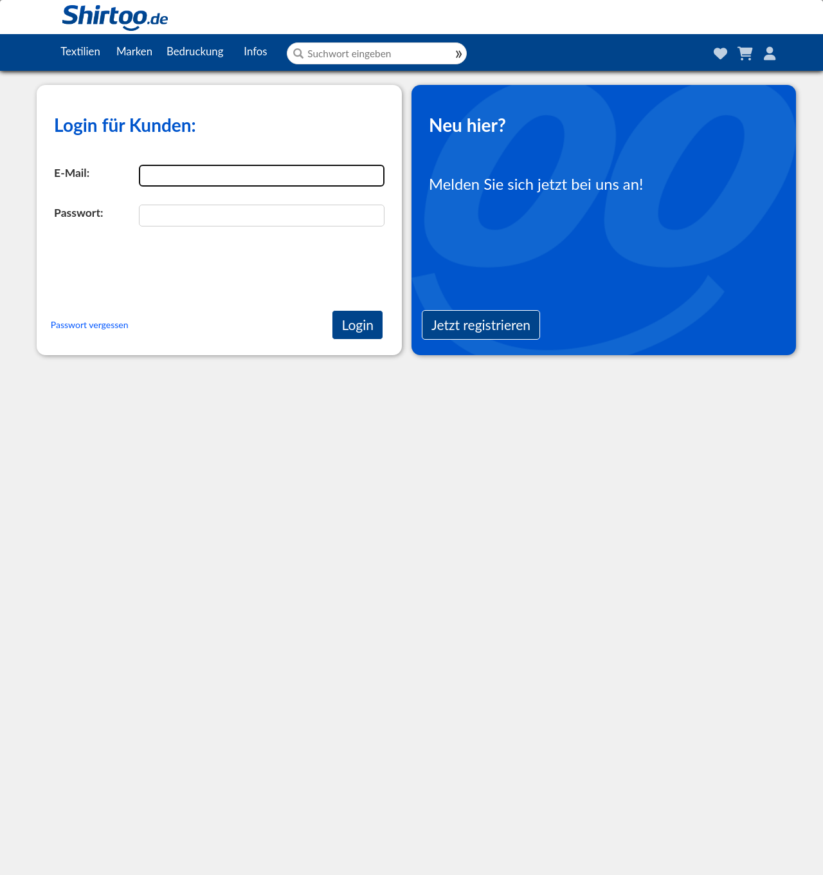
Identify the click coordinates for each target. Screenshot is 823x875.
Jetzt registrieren (480, 325)
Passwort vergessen (90, 324)
